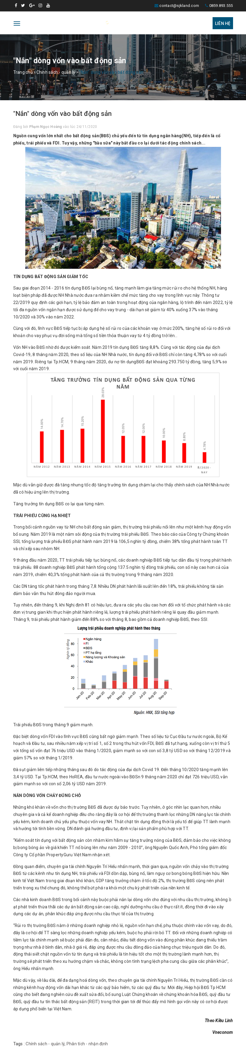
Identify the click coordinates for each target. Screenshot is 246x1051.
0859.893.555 (221, 5)
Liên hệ (223, 23)
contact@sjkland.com (179, 5)
